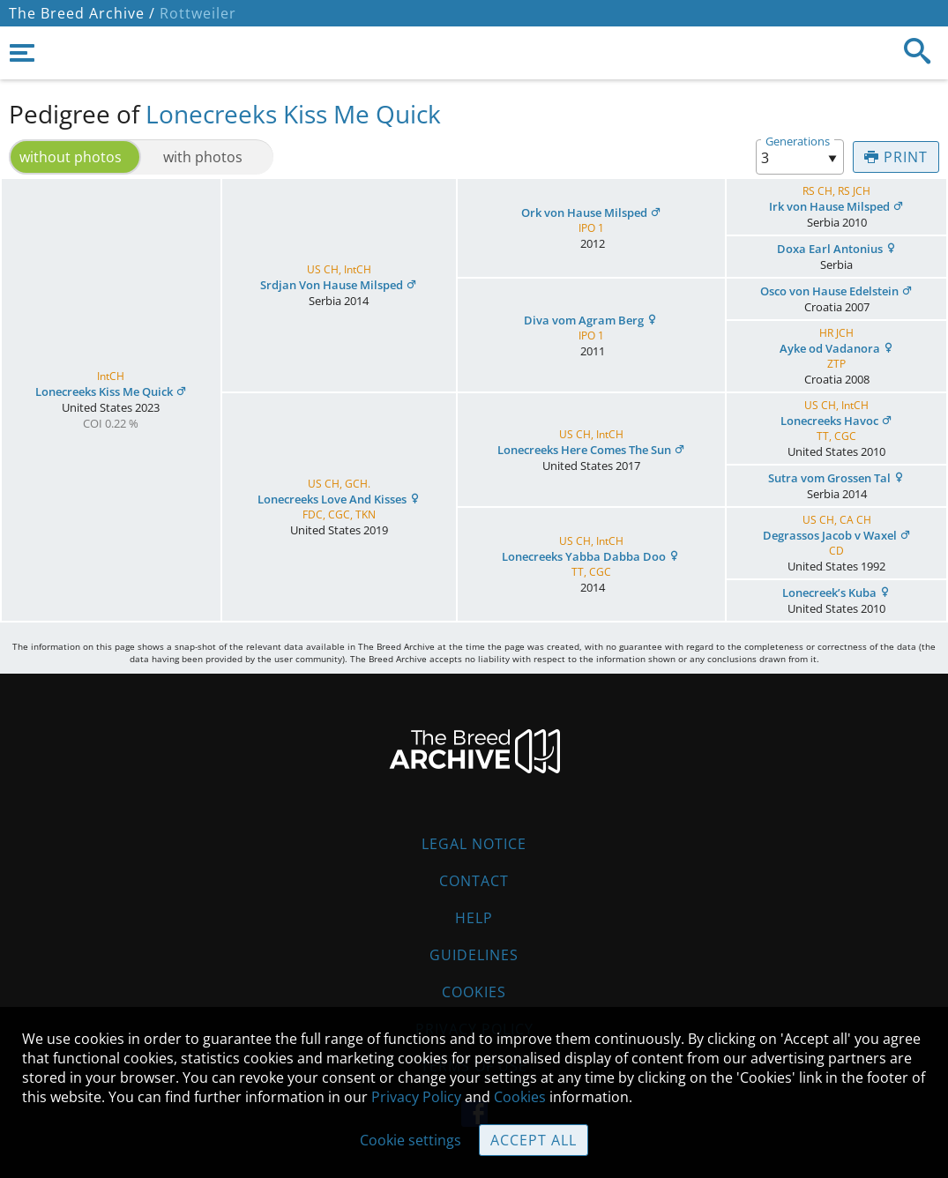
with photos (203, 157)
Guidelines (474, 955)
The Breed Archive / (82, 13)
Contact (474, 881)
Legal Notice (474, 844)
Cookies (474, 992)
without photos (70, 157)
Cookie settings (410, 1140)
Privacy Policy (416, 1097)
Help (474, 918)
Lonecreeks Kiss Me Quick (293, 113)
